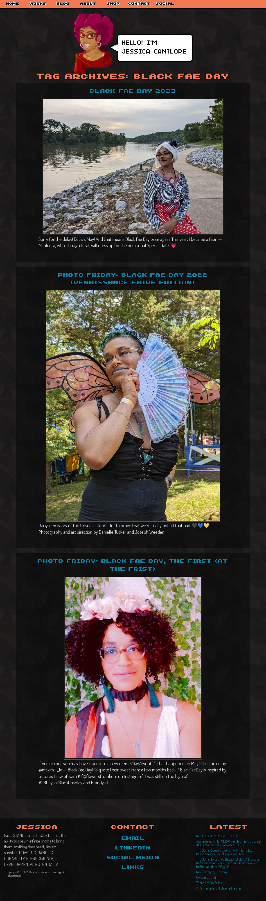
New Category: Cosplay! (212, 872)
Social (165, 4)
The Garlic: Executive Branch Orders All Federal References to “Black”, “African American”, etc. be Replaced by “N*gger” (227, 863)
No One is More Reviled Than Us (217, 836)
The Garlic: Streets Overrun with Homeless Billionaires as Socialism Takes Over (224, 852)
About (88, 4)
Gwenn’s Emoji (206, 877)
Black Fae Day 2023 (133, 91)
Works (37, 4)
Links (133, 867)
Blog (63, 4)
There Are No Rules (209, 883)
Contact (139, 4)
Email (133, 838)
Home (12, 4)
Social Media (133, 858)
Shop (113, 4)
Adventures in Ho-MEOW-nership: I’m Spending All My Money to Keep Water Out (228, 843)
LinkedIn (133, 848)
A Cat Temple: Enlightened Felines (218, 888)
